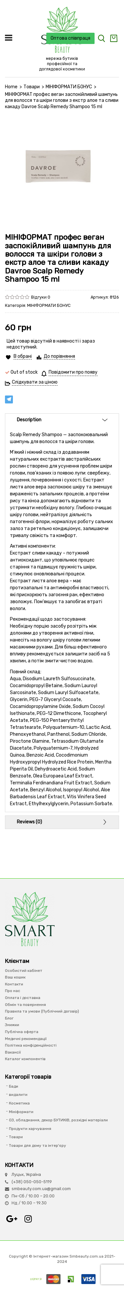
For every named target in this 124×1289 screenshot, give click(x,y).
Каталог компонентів (25, 1059)
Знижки (12, 1024)
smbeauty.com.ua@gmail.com (41, 1188)
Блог (9, 1018)
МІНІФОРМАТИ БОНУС (69, 87)
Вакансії (13, 1052)
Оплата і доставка (22, 997)
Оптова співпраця (70, 38)
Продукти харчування (30, 1128)
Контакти (14, 984)
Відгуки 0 (40, 297)
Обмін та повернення (25, 1004)
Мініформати (21, 1111)
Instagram (28, 1219)
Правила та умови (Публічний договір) (42, 1011)
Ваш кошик (15, 977)
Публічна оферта (21, 1031)
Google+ (11, 1219)
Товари (31, 87)
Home (11, 87)
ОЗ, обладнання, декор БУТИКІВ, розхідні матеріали (58, 1120)
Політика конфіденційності (31, 1045)
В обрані (23, 356)
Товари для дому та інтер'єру (37, 1145)
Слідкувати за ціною (35, 382)
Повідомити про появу (73, 372)
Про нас (12, 990)
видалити (18, 1094)
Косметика (19, 1103)
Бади (13, 1086)
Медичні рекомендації (26, 1038)
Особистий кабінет (23, 970)
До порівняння (59, 356)
